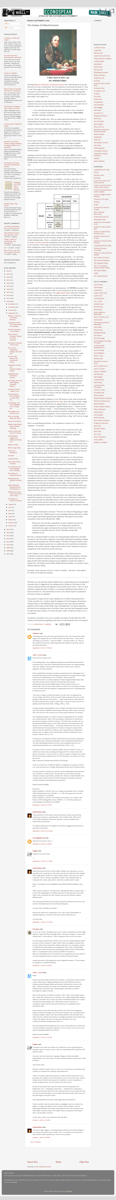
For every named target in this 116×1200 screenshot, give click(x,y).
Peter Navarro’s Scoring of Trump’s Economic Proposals (15, 337)
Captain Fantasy (13, 459)
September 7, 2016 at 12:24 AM (43, 922)
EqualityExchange (99, 333)
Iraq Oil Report (98, 105)
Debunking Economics (101, 72)
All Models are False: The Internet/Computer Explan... (15, 368)
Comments (9, 28)
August (10, 504)
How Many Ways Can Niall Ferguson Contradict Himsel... (15, 383)
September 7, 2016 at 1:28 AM (42, 965)
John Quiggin (98, 107)
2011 (8, 542)
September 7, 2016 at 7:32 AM (42, 1037)
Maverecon (97, 118)
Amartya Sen (98, 290)
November (11, 307)
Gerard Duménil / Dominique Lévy (99, 346)
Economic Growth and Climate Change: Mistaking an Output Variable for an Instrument (12, 144)
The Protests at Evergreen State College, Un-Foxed (12, 107)
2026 (8, 271)
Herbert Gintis (98, 358)
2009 (8, 548)
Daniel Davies (98, 67)
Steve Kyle (97, 434)
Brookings (97, 178)
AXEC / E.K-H (38, 655)
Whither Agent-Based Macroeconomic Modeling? (15, 426)
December (11, 304)
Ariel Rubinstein (99, 298)
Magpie (35, 851)
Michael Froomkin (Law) (102, 401)
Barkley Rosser (99, 304)
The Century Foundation (101, 260)
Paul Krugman (98, 124)
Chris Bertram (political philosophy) (101, 323)
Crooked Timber (99, 61)
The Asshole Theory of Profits (14, 462)
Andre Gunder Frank (100, 293)
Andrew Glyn (98, 296)
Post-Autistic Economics (102, 257)
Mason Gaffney (99, 395)
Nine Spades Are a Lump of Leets (14, 412)
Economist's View (99, 91)
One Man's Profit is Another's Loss (14, 390)
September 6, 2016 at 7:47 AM (42, 805)
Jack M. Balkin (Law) (101, 366)
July (9, 507)
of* (5, 248)
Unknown (36, 633)
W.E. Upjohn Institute (101, 276)
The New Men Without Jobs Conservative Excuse (13, 359)
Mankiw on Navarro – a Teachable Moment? (15, 317)
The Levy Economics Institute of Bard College (102, 267)
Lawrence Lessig (99, 390)
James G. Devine (99, 369)
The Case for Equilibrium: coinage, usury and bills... (15, 350)
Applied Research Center (102, 169)
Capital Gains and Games (102, 56)
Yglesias (96, 158)
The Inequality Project (101, 263)
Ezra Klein (97, 96)
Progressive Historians (101, 423)
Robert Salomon (99, 134)
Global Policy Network (101, 217)
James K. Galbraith (100, 371)
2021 (8, 286)
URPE (96, 273)
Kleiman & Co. (99, 113)
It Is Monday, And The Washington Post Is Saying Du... (14, 405)
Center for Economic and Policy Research (102, 181)
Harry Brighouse (99, 353)
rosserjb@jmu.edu (39, 838)
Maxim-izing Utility (14, 448)
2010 (8, 545)
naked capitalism (99, 161)
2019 (8, 292)
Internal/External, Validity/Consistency (15, 480)
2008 (8, 551)
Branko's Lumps (13, 444)
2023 (8, 280)
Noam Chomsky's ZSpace (102, 406)
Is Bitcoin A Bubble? (10, 73)
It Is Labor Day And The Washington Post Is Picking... (14, 468)
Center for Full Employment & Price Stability (103, 191)
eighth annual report (63, 293)
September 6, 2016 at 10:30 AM (43, 831)
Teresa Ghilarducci (100, 437)
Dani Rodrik (98, 64)
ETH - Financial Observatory (99, 213)
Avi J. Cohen (98, 301)
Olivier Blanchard (99, 409)
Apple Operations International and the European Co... (14, 487)
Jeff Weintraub (98, 374)
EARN (96, 205)
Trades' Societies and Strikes (39, 242)
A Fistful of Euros (99, 47)
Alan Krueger (98, 287)
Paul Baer (11, 455)
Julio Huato (97, 110)
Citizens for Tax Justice (101, 199)
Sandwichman (37, 812)
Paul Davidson (98, 412)
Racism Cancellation (14, 421)
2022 (8, 283)
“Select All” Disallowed (12, 451)
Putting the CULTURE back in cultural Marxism (17, 186)
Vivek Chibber (98, 440)
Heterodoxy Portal (99, 219)
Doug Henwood (99, 78)
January (11, 526)
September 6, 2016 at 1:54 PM (42, 844)
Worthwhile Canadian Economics (101, 154)
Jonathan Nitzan (99, 380)
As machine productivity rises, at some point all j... (12, 227)
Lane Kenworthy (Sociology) (99, 386)
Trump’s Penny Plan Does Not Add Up (14, 432)
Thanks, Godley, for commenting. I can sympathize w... (10, 241)
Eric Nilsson (98, 335)
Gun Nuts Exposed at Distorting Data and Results (12, 56)
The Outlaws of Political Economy (14, 474)
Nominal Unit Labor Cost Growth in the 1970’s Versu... (15, 493)
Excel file (58, 402)
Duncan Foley (98, 330)
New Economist (99, 121)
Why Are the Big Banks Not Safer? (14, 417)
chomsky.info (98, 320)
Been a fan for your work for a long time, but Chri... (12, 251)
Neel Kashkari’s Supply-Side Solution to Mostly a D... (14, 438)
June (10, 510)
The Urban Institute (100, 270)
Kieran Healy (98, 382)
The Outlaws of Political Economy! (15, 499)
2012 (8, 538)
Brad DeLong (98, 307)
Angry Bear (97, 50)
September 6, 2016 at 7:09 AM (42, 648)
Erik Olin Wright (99, 338)
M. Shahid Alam (99, 392)
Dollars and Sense (99, 75)
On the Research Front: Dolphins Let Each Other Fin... (14, 397)
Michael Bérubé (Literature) (103, 398)
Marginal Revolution (100, 116)
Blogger (69, 1191)
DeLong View (98, 69)
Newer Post (32, 1162)
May (10, 513)
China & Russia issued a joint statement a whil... (11, 234)
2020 (8, 289)
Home (58, 1162)
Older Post (84, 1162)
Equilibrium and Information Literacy (13, 375)
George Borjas (98, 102)
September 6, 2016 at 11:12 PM (42, 861)
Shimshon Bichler (99, 428)
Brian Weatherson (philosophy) (99, 313)
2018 (8, 295)
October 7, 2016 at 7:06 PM (41, 1137)
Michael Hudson (99, 404)
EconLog (97, 81)
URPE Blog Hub (99, 148)
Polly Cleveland (99, 417)
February (11, 522)
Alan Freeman (98, 284)
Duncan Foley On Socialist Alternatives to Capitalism (12, 90)
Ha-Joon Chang (99, 350)
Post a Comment (35, 1142)
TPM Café (97, 140)
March (10, 519)
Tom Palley (97, 145)
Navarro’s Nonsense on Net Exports (14, 330)
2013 (8, 535)
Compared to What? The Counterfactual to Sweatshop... (15, 324)
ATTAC (96, 172)
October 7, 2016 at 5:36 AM (41, 1120)
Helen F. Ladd (98, 356)
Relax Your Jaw (99, 127)
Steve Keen (97, 431)
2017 (8, 298)
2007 (8, 554)
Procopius (36, 929)
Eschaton (97, 94)
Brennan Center (99, 175)
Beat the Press (98, 53)
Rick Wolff (97, 426)
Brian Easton (98, 309)
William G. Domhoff (100, 442)
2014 (8, 532)
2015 (8, 529)
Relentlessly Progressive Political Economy (101, 130)
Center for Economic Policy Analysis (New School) (102, 186)
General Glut (98, 99)
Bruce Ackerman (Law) (101, 317)
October (11, 310)
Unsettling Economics (101, 151)
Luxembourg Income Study (102, 245)
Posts (8, 24)
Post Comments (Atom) (43, 1167)
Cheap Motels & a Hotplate (102, 58)
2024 (8, 277)
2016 (8, 301)
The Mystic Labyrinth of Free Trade (15, 344)
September (11, 313)
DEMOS (96, 202)
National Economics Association (100, 249)
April (10, 516)
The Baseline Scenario (101, 142)
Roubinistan (98, 137)
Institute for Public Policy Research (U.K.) (102, 232)
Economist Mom (99, 88)
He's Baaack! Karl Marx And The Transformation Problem (12, 164)
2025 (8, 274)
